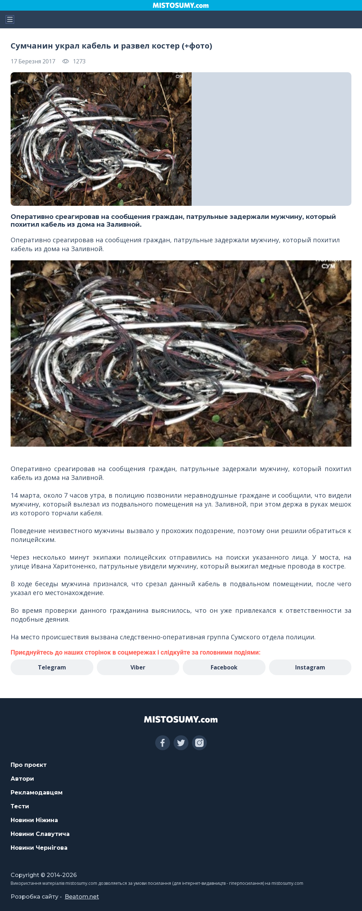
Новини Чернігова (39, 847)
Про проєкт (29, 765)
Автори (22, 778)
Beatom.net (82, 896)
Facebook (224, 667)
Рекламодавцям (37, 792)
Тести (20, 806)
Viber (137, 667)
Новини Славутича (40, 834)
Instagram (310, 667)
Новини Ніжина (34, 820)
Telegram (52, 667)
